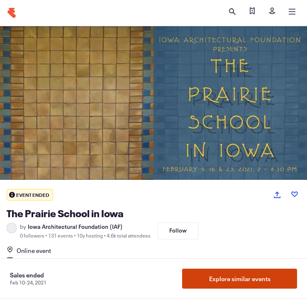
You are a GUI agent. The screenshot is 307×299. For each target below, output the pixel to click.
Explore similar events (239, 278)
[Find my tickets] (252, 11)
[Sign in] (272, 11)
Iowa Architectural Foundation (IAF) (75, 226)
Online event (29, 250)
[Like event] (294, 194)
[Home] (12, 13)
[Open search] (232, 11)
